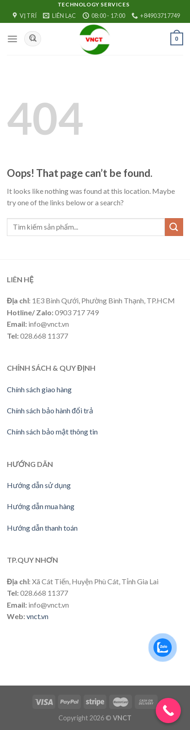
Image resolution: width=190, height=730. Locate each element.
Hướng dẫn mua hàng (40, 506)
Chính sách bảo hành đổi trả (50, 410)
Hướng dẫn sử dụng (39, 485)
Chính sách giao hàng (39, 389)
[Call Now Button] (168, 710)
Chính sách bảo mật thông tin (52, 431)
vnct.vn (37, 616)
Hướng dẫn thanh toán (42, 527)
